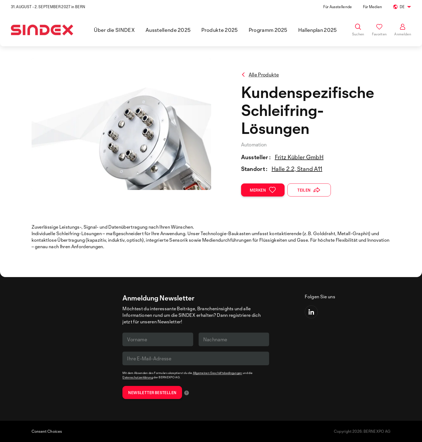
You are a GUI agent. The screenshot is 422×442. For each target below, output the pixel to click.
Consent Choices (47, 431)
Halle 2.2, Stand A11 (297, 168)
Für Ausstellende (337, 6)
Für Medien (372, 6)
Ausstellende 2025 (168, 30)
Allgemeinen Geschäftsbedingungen (217, 373)
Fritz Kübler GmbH (299, 157)
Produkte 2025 (219, 30)
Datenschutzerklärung (137, 377)
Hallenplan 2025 (317, 30)
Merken (263, 190)
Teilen (309, 190)
